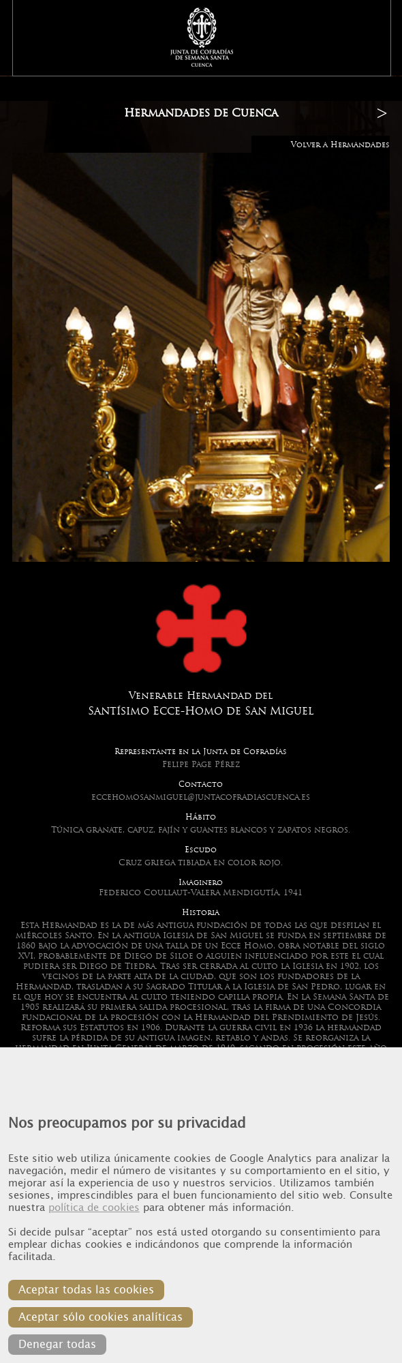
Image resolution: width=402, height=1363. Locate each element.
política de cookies (94, 1207)
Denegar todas (57, 1344)
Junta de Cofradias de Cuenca (202, 37)
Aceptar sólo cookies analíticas (100, 1316)
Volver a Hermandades (340, 144)
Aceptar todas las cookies (86, 1289)
